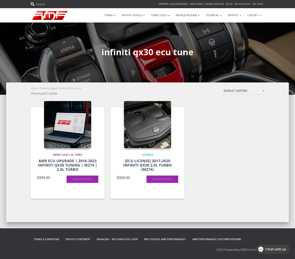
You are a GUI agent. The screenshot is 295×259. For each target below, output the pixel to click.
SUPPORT (234, 15)
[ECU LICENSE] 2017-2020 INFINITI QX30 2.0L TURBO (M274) (147, 165)
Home (34, 88)
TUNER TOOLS (160, 15)
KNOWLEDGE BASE (188, 15)
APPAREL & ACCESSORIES (173, 4)
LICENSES (147, 154)
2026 (219, 249)
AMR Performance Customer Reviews (216, 239)
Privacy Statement (78, 239)
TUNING (110, 15)
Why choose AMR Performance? (165, 239)
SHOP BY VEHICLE (133, 15)
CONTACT (254, 15)
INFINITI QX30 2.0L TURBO (67, 154)
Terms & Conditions (46, 239)
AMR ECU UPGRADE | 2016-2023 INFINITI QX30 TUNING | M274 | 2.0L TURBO (67, 165)
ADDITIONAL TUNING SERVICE (207, 4)
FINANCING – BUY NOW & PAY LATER (117, 239)
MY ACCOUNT (243, 4)
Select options (82, 179)
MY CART (258, 4)
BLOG (229, 4)
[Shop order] (244, 92)
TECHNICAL (213, 15)
